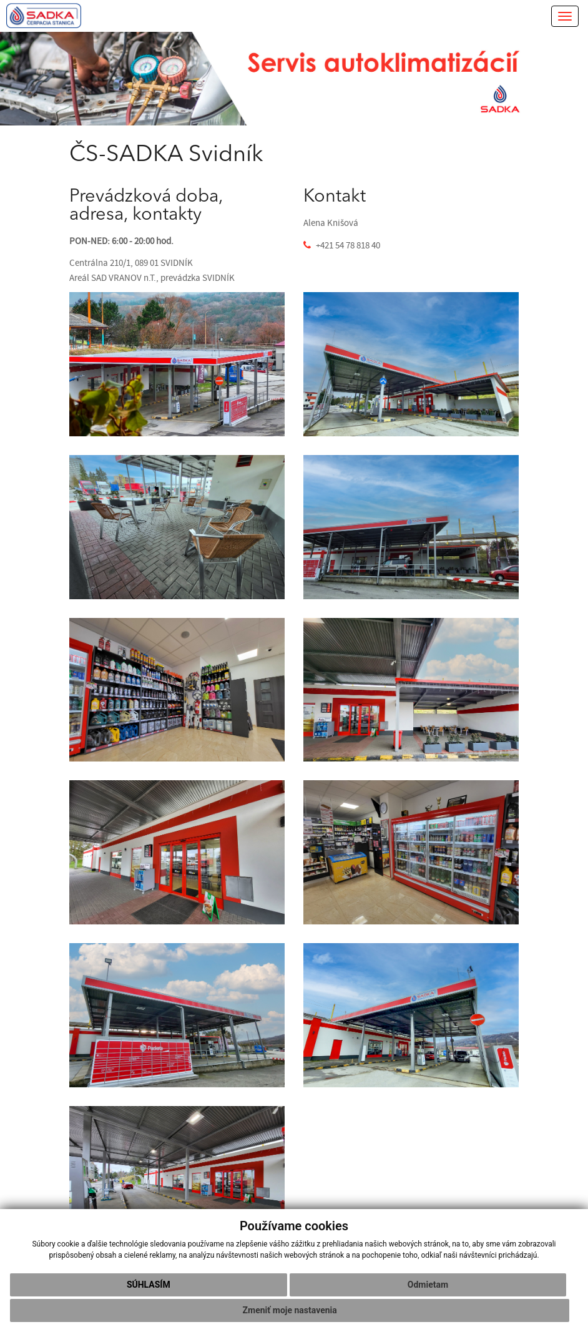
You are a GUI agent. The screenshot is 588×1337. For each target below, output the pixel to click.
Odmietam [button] (428, 1285)
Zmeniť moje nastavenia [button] (290, 1310)
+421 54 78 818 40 (348, 246)
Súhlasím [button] (148, 1285)
